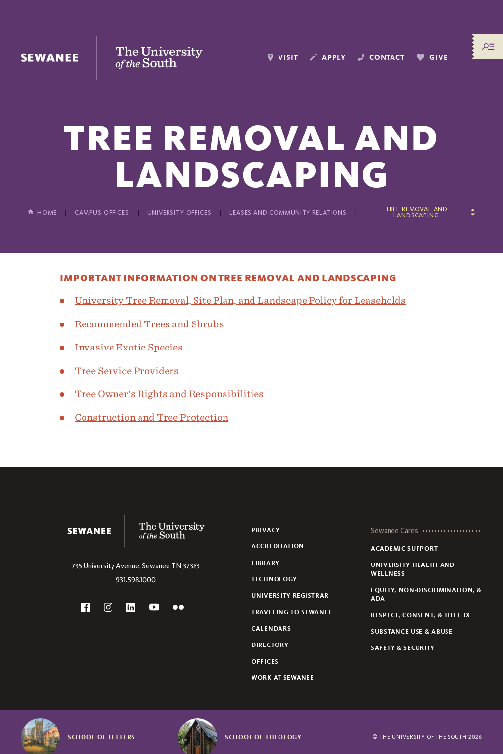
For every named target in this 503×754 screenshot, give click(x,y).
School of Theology (263, 737)
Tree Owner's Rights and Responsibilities (169, 393)
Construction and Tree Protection (151, 417)
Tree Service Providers (127, 370)
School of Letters (101, 737)
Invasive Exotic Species (129, 347)
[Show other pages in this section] (419, 212)
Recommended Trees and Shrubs (149, 324)
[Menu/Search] (488, 46)
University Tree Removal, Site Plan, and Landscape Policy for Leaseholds (240, 300)
